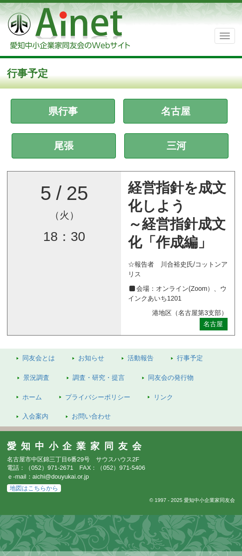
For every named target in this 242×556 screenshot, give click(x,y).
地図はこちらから (34, 488)
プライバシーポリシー (97, 397)
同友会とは (38, 358)
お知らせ (91, 358)
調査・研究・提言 (99, 377)
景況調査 (36, 377)
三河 (176, 145)
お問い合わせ (91, 416)
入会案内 (35, 416)
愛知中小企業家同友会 (76, 446)
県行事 (63, 111)
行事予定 (190, 358)
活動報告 (141, 358)
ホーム (32, 397)
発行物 (171, 377)
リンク (163, 397)
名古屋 (175, 111)
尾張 (64, 145)
